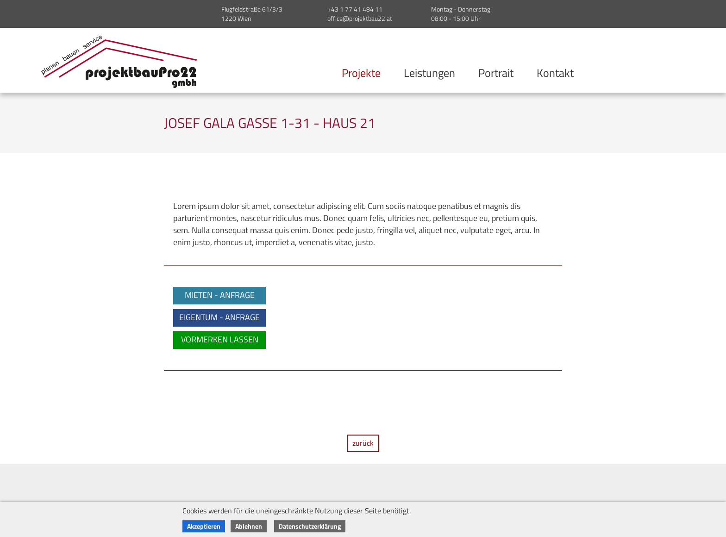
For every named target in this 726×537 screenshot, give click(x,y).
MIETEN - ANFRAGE (220, 295)
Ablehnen (248, 526)
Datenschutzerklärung (310, 526)
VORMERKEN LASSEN (219, 339)
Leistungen (429, 72)
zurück (363, 443)
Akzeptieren (203, 526)
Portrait (495, 72)
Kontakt (555, 72)
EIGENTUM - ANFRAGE (219, 317)
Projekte (361, 72)
